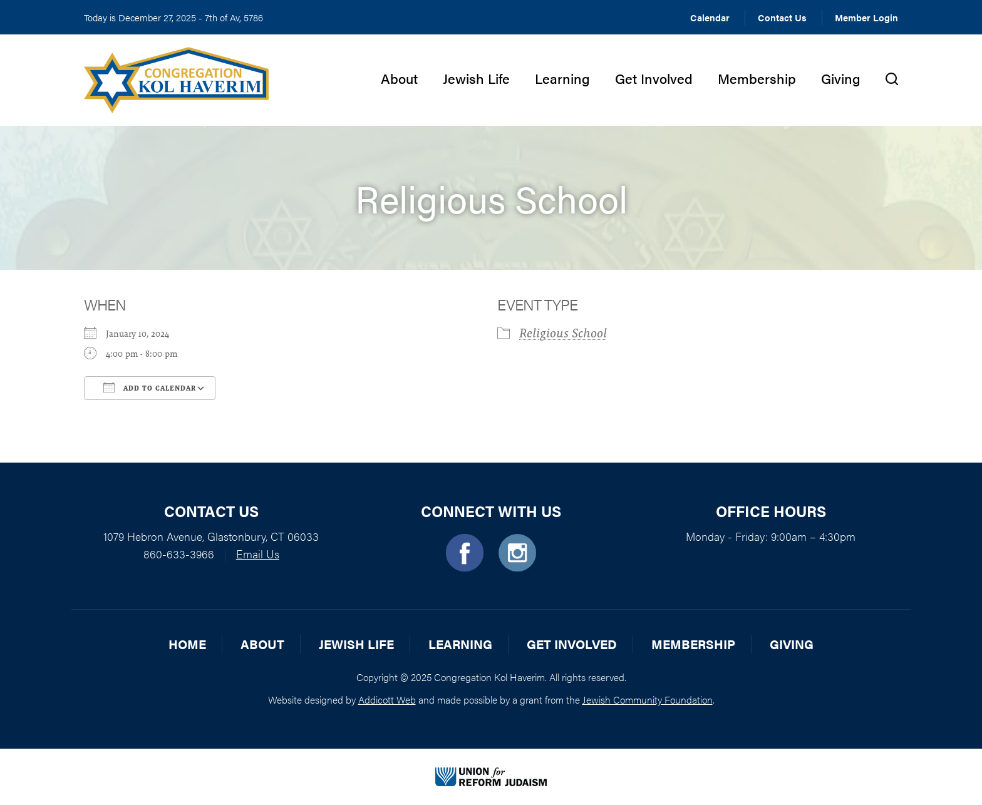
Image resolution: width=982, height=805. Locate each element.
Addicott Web (387, 699)
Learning (562, 78)
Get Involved (654, 78)
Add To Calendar (149, 387)
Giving (841, 78)
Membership (757, 78)
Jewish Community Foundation (647, 699)
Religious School (563, 333)
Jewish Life (476, 78)
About (399, 78)
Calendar (710, 17)
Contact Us (782, 17)
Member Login (866, 17)
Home (187, 644)
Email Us (257, 553)
